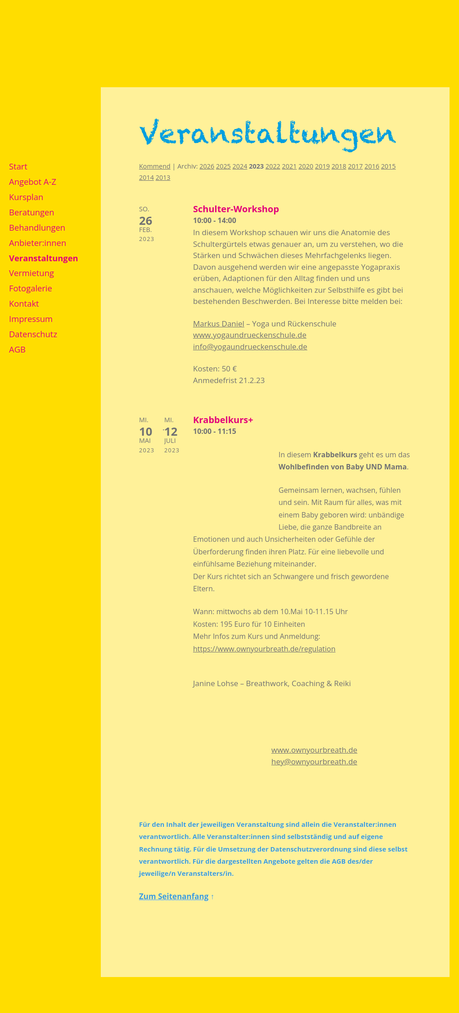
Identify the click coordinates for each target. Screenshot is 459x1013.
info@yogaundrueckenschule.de (250, 346)
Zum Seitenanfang (173, 896)
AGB (17, 349)
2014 (146, 177)
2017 (355, 166)
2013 (163, 177)
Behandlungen (37, 227)
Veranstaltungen (43, 257)
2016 (371, 166)
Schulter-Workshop (236, 209)
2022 (273, 166)
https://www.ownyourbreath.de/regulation (264, 649)
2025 (223, 166)
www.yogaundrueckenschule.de (249, 335)
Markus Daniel (218, 323)
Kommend (155, 166)
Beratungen (31, 212)
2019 (322, 166)
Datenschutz (33, 333)
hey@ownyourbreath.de (314, 761)
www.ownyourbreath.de (314, 750)
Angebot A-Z (32, 181)
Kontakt (24, 303)
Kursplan (26, 196)
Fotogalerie (30, 288)
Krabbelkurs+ (223, 420)
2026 (206, 166)
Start (18, 166)
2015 (388, 166)
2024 (240, 166)
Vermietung (31, 272)
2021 (289, 166)
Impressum (31, 318)
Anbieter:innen (37, 242)
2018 (339, 166)
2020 (305, 166)
